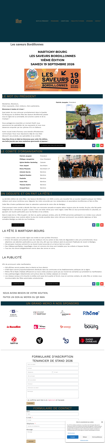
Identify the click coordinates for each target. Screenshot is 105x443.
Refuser (85, 437)
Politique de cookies (84, 440)
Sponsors (89, 21)
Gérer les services (71, 433)
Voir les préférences (97, 437)
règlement (52, 403)
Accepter (72, 437)
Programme (55, 21)
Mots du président (42, 21)
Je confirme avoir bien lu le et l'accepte (46, 403)
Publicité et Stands (77, 21)
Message (29, 434)
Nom (28, 415)
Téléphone (30, 427)
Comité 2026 (65, 21)
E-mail (28, 421)
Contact (98, 21)
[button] (102, 422)
